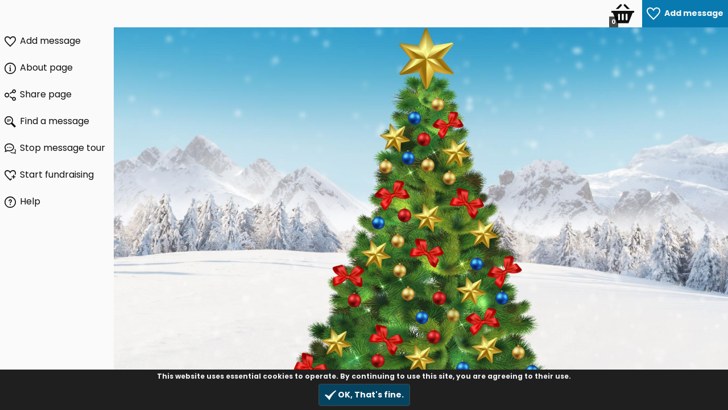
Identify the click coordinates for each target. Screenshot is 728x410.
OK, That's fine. (364, 395)
